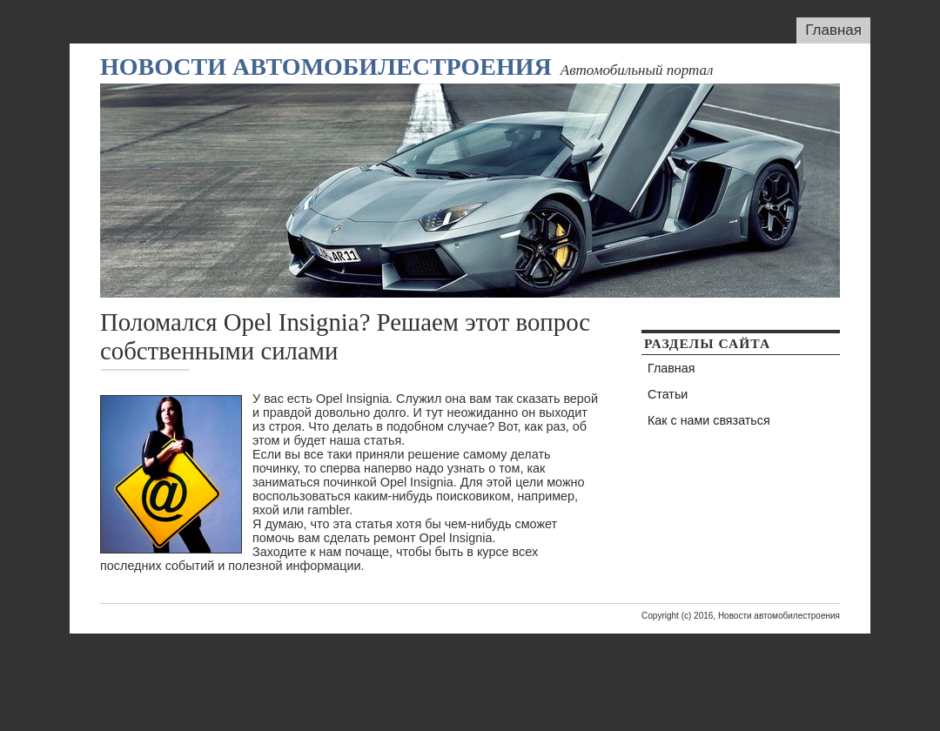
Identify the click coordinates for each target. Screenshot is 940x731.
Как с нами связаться (709, 420)
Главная (833, 30)
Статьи (668, 394)
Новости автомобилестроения (326, 66)
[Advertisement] (470, 673)
